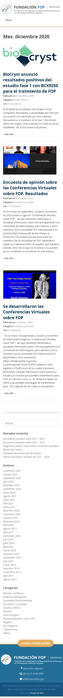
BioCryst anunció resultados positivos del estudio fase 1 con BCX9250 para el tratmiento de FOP (30, 82)
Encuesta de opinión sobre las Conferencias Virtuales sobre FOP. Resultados (30, 187)
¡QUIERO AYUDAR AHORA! (35, 643)
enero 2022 (9, 492)
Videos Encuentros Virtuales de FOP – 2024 (26, 456)
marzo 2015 (9, 564)
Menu (9, 20)
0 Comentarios (14, 103)
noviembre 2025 (11, 470)
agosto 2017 (10, 528)
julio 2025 (8, 481)
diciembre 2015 (11, 554)
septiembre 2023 (12, 488)
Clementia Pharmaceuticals (17, 600)
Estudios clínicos (20, 99)
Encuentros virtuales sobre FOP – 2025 (24, 438)
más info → (10, 134)
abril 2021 (8, 503)
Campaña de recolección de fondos (22, 453)
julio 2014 (8, 575)
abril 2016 (8, 546)
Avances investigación (15, 596)
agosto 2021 (10, 496)
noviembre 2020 (11, 514)
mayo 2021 (9, 499)
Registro (7, 622)
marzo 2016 (9, 550)
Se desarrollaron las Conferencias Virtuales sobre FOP (26, 312)
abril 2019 (8, 525)
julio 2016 (8, 539)
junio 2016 (8, 543)
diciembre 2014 (11, 568)
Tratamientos (10, 629)
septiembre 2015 (12, 557)
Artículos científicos (13, 593)
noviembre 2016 (11, 535)
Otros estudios (11, 614)
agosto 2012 (10, 579)
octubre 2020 (10, 517)
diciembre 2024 (11, 485)
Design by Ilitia (37, 693)
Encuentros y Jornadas (23, 202)
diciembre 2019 (11, 521)
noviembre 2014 (11, 572)
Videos (6, 633)
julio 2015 (8, 561)
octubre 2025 (10, 474)
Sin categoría (10, 625)
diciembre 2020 (11, 510)
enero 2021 (9, 507)
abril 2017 (8, 532)
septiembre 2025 (12, 478)
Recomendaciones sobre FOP (19, 618)
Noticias (7, 611)
